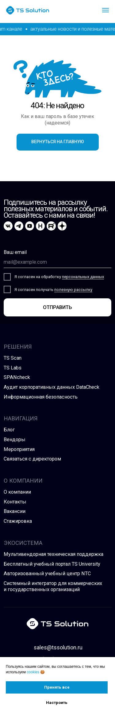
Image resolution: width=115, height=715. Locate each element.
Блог (9, 430)
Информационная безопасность (41, 397)
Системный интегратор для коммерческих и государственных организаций (53, 586)
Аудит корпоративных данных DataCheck (51, 387)
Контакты (15, 502)
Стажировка (18, 521)
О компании (17, 492)
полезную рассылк (72, 289)
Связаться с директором (32, 459)
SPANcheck (17, 377)
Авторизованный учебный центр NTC (47, 573)
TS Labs (12, 368)
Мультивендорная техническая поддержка (53, 554)
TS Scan (12, 358)
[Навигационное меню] (105, 10)
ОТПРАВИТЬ (57, 307)
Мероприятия (19, 449)
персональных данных (83, 276)
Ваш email (15, 252)
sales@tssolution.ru (58, 647)
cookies (33, 672)
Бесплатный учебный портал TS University (52, 564)
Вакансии (14, 511)
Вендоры (14, 439)
